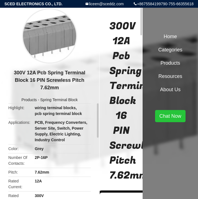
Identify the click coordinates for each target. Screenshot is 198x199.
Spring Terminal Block (59, 100)
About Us (170, 89)
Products (29, 100)
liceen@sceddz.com (106, 4)
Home (170, 36)
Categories (170, 50)
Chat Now (170, 116)
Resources (170, 76)
